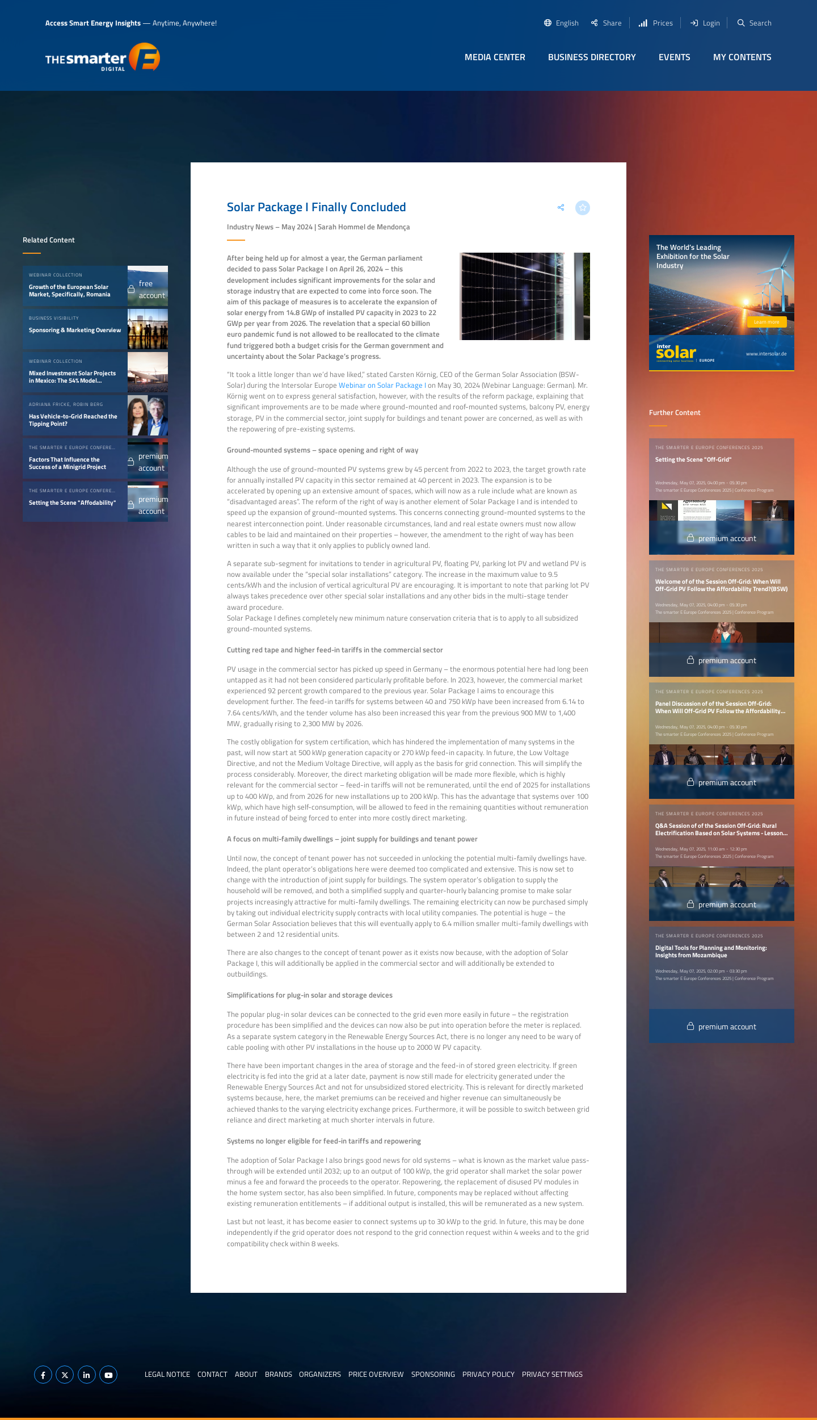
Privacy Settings (552, 1374)
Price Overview (376, 1374)
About (246, 1374)
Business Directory (592, 57)
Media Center (495, 57)
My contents (742, 57)
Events (674, 57)
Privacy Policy (488, 1374)
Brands (278, 1374)
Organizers (320, 1374)
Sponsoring (433, 1374)
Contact (212, 1374)
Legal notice (167, 1374)
